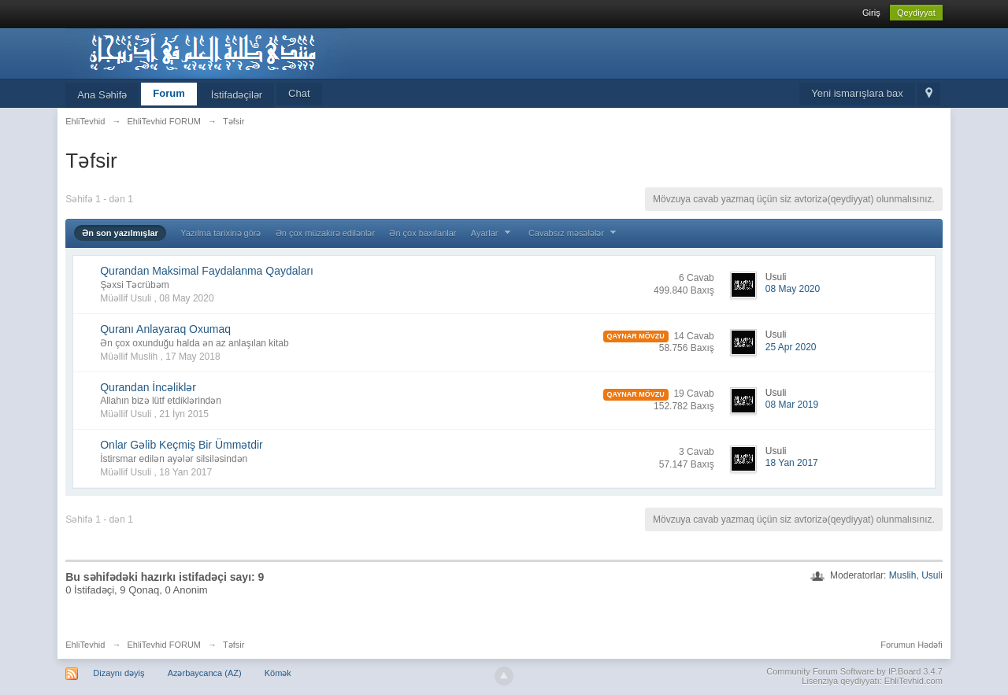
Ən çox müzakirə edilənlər (325, 233)
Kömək (278, 673)
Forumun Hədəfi (911, 644)
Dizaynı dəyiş (118, 673)
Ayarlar (492, 233)
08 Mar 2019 (791, 404)
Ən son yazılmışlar (120, 233)
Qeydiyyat (916, 12)
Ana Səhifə (102, 95)
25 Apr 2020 (791, 347)
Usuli (932, 575)
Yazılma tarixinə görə (220, 233)
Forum (168, 93)
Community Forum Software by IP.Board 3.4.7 (854, 671)
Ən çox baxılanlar (422, 233)
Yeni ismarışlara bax (857, 93)
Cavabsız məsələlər (574, 233)
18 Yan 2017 (791, 462)
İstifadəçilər (236, 95)
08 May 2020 (792, 288)
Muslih (903, 575)
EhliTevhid (85, 644)
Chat (298, 93)
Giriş (871, 12)
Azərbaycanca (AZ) (205, 673)
